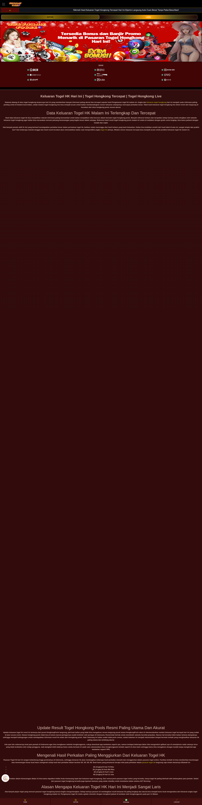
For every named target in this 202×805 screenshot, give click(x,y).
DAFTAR (50, 17)
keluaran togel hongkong (157, 102)
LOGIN (148, 17)
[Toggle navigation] (3, 4)
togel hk (104, 130)
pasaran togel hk (148, 762)
